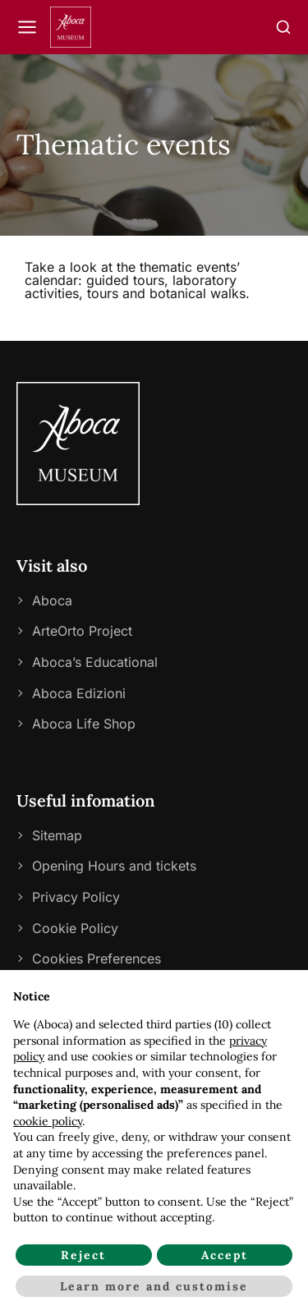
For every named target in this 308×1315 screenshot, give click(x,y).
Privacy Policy (76, 897)
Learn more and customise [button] (154, 1286)
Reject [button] (83, 1255)
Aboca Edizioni (79, 693)
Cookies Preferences (96, 958)
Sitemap (57, 835)
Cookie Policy (75, 928)
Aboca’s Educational (95, 662)
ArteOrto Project (82, 631)
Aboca (52, 600)
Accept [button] (224, 1255)
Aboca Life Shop (84, 723)
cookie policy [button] (47, 1121)
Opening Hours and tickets (114, 866)
